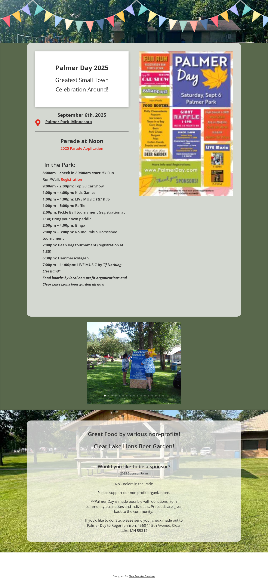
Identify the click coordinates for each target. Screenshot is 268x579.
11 (141, 395)
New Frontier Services (142, 576)
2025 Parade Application (82, 148)
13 (148, 395)
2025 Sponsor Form (134, 473)
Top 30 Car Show (89, 186)
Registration (71, 179)
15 (156, 395)
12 (145, 395)
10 (137, 395)
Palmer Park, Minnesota (68, 121)
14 (152, 395)
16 (159, 395)
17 (163, 395)
